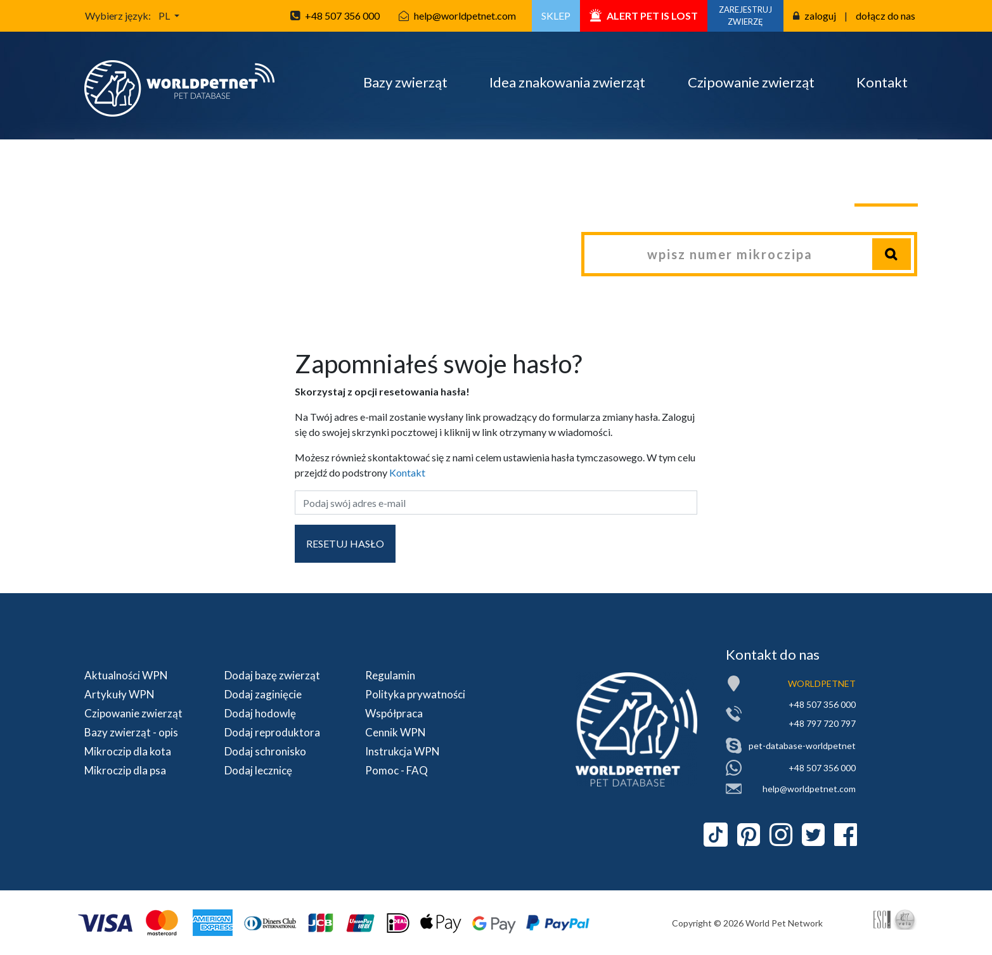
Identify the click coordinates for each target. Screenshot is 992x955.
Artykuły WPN (119, 694)
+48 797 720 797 (822, 723)
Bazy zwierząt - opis (131, 732)
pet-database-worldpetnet (802, 745)
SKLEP (555, 16)
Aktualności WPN (126, 675)
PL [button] (165, 16)
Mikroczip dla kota (127, 751)
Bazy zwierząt (405, 82)
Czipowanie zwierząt (751, 82)
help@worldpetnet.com (465, 16)
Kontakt (882, 82)
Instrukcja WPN (402, 751)
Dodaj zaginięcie (263, 694)
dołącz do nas (885, 16)
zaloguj (820, 16)
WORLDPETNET (822, 683)
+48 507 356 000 (342, 16)
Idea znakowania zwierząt (567, 82)
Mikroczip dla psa (125, 770)
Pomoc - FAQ (396, 770)
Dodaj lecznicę (258, 770)
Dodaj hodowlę (260, 713)
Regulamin (390, 675)
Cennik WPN (395, 732)
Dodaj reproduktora (272, 732)
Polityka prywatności (415, 694)
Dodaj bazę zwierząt (272, 675)
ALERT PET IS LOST (643, 16)
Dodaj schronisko (265, 751)
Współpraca (394, 713)
